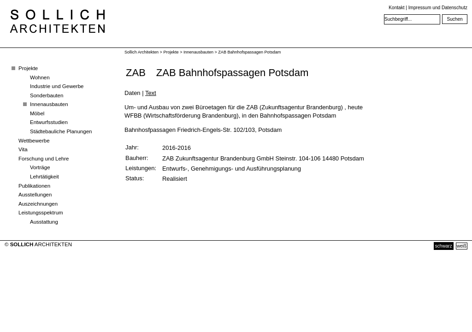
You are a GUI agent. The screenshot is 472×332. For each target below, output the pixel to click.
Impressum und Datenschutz (437, 7)
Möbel (37, 113)
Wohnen (40, 77)
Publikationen (34, 186)
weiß (461, 246)
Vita (23, 149)
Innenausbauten (49, 104)
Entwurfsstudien (49, 122)
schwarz (443, 246)
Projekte (28, 68)
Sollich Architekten (141, 52)
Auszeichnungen (38, 204)
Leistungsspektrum (40, 212)
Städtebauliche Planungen (61, 131)
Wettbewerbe (34, 140)
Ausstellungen (35, 194)
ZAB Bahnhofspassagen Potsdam (249, 52)
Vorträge (40, 167)
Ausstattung (44, 222)
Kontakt (396, 7)
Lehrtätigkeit (44, 176)
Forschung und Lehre (43, 158)
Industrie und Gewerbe (57, 86)
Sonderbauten (46, 95)
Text (150, 92)
